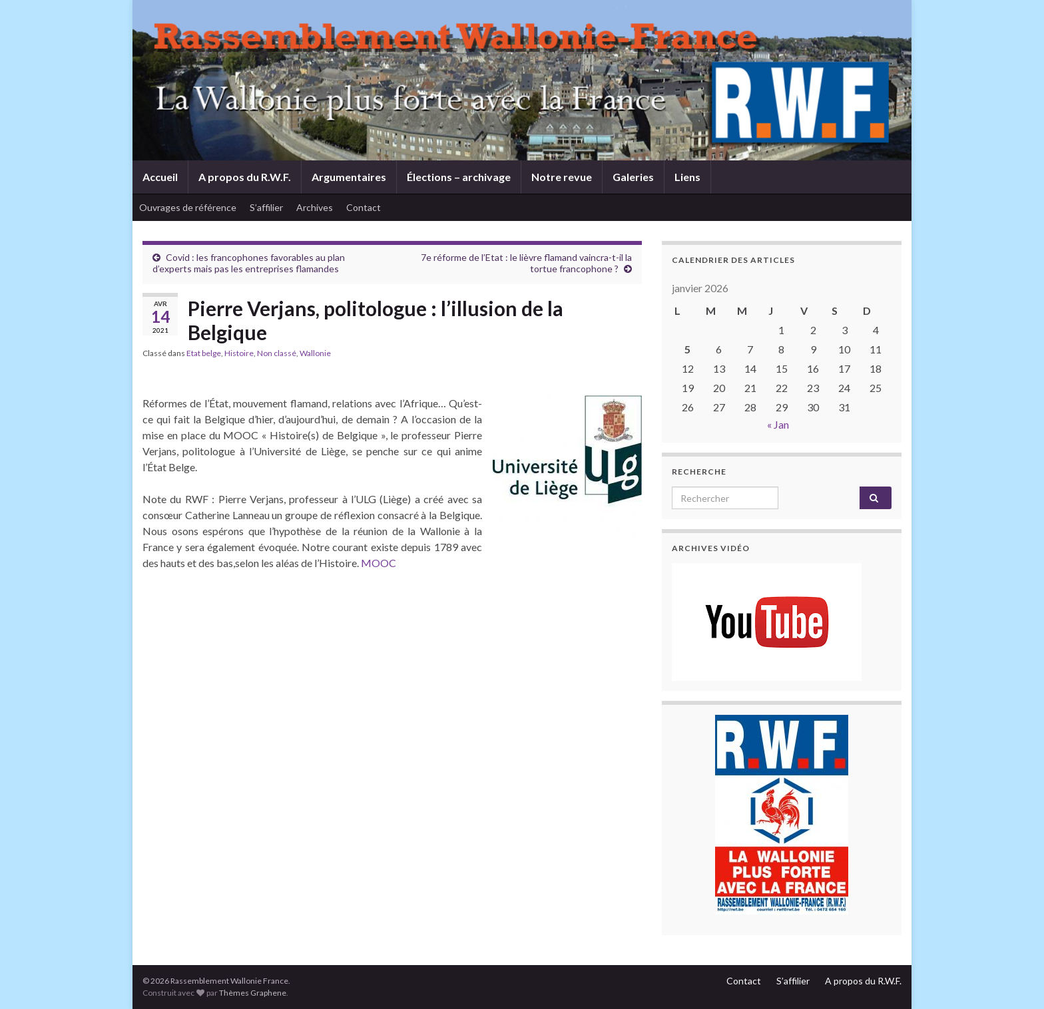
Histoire (239, 353)
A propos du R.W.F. (244, 176)
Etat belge (203, 353)
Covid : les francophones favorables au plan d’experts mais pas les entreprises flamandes (248, 263)
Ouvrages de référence (187, 207)
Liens (687, 176)
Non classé (276, 353)
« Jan (778, 424)
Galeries (633, 176)
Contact (363, 207)
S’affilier (266, 207)
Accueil (160, 176)
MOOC (378, 562)
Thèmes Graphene (252, 993)
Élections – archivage (459, 176)
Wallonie (315, 353)
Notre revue (561, 176)
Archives (314, 207)
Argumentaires (349, 176)
